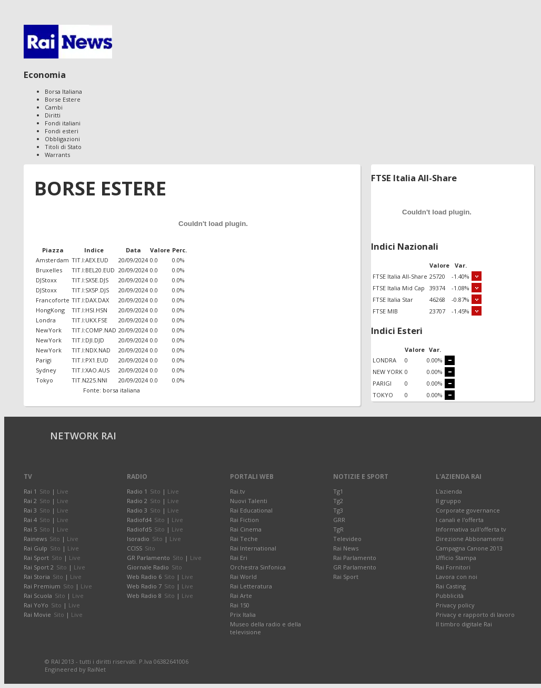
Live (62, 491)
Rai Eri (238, 558)
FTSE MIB (385, 311)
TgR (338, 529)
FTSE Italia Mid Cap (399, 288)
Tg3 (338, 510)
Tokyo (44, 380)
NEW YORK (388, 372)
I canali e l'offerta (460, 520)
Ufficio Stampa (456, 558)
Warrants (57, 155)
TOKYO (383, 395)
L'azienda (449, 491)
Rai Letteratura (251, 586)
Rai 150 (239, 605)
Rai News (345, 548)
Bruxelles (49, 270)
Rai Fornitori (453, 567)
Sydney (46, 370)
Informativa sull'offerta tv (471, 529)
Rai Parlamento (354, 558)
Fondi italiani (63, 123)
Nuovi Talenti (248, 501)
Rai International (253, 548)
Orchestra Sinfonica (258, 567)
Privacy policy (455, 605)
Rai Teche (244, 539)
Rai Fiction (244, 520)
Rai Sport (345, 577)
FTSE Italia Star (393, 299)
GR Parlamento (354, 567)
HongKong (50, 310)
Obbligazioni (62, 139)
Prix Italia (243, 614)
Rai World (243, 577)
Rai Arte (241, 595)
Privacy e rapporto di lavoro (475, 614)
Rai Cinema (246, 529)
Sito (44, 491)
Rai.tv (237, 491)
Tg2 (338, 501)
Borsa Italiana (63, 91)
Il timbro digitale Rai (464, 624)
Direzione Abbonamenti (470, 539)
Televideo (347, 539)
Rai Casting (451, 586)
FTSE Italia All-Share (400, 276)
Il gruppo (448, 501)
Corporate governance (468, 510)
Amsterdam (52, 260)
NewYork (49, 330)
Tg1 (338, 491)
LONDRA (384, 360)
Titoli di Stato (63, 147)
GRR (339, 520)
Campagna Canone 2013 (469, 548)
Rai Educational (251, 510)
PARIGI (382, 383)
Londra (46, 320)
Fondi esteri (61, 131)
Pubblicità (450, 595)
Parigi (44, 360)
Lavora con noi (456, 577)
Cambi (54, 107)
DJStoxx (46, 280)
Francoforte (52, 300)
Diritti (53, 115)
